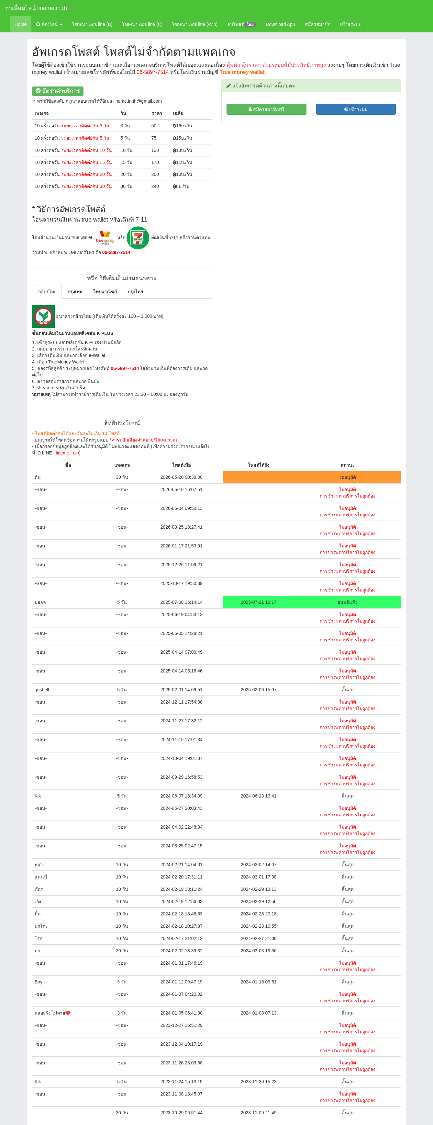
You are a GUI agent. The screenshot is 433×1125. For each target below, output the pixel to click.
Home (21, 24)
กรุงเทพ (75, 291)
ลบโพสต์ (241, 25)
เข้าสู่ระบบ (350, 24)
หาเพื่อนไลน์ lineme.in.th (36, 8)
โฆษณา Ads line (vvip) (194, 24)
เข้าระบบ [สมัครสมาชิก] (356, 109)
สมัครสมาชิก (317, 24)
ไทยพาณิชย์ (105, 291)
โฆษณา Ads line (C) (142, 24)
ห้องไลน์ (49, 24)
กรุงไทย (135, 291)
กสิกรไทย (47, 291)
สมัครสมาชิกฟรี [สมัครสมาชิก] (266, 109)
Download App (280, 24)
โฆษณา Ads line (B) (92, 24)
